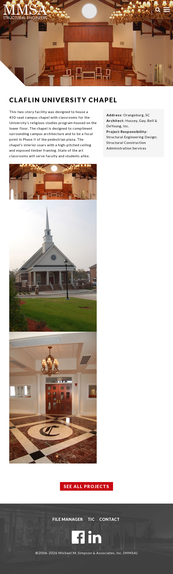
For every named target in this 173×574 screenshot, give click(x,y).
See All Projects (86, 486)
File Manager (67, 519)
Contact (109, 519)
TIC (91, 519)
